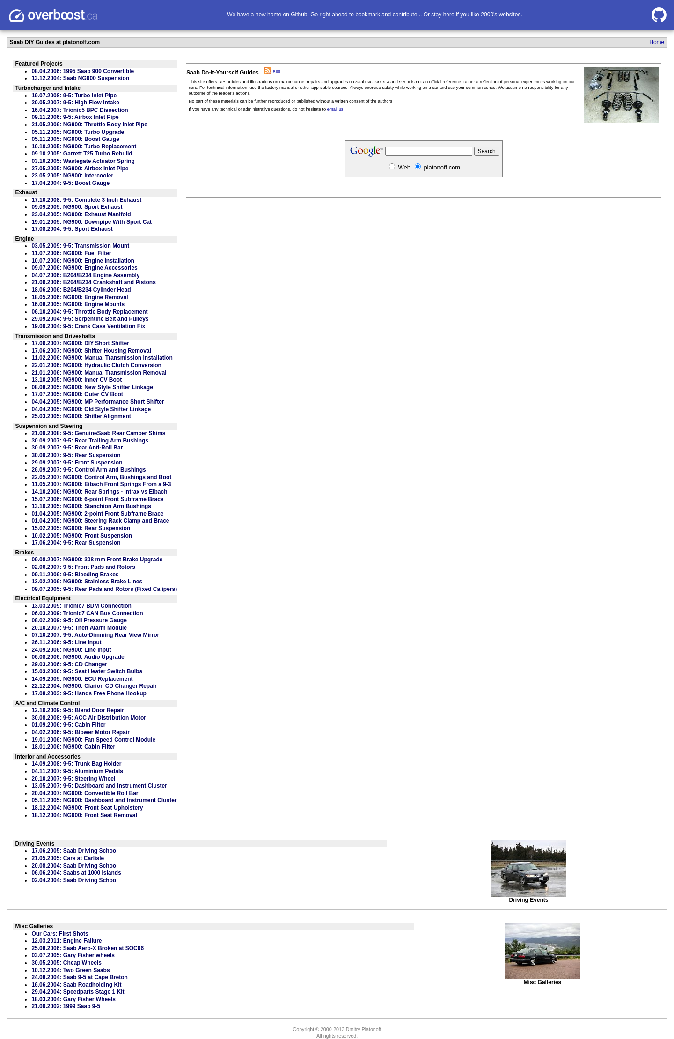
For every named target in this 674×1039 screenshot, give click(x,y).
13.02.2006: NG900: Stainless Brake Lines (86, 581)
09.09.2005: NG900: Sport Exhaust (76, 207)
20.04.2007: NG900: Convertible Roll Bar (84, 793)
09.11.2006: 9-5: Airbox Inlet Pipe (74, 117)
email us (335, 109)
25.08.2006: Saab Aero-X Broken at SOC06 (87, 948)
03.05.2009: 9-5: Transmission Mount (80, 246)
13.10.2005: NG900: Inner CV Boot (76, 379)
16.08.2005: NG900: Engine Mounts (78, 304)
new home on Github (282, 14)
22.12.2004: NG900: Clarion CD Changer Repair (93, 686)
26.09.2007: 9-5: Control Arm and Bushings (88, 469)
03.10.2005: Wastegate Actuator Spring (83, 161)
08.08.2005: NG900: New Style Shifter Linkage (92, 387)
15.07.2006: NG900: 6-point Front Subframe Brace (97, 499)
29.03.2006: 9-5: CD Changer (69, 664)
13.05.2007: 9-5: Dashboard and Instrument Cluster (99, 785)
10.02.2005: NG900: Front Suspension (81, 535)
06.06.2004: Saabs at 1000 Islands (76, 873)
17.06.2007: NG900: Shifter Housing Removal (91, 350)
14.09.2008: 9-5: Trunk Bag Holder (76, 763)
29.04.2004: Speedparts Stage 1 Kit (77, 991)
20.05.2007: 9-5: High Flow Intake (75, 102)
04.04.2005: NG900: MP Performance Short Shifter (97, 401)
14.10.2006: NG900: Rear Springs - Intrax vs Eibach (99, 491)
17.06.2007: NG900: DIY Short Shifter (80, 343)
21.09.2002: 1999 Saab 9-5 (65, 1006)
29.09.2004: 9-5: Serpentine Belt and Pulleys (89, 319)
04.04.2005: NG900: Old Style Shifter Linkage (91, 409)
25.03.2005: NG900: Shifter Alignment (81, 416)
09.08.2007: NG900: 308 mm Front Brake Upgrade (96, 559)
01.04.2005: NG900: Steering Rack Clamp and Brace (100, 520)
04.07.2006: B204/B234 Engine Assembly (85, 275)
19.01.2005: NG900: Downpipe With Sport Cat (91, 222)
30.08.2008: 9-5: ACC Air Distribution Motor (88, 718)
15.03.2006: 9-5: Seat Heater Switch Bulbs (86, 671)
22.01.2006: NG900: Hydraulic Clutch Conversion (96, 365)
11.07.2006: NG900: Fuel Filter (71, 253)
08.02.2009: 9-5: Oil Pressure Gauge (78, 620)
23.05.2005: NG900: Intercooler (72, 175)
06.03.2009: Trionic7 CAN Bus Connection (87, 613)
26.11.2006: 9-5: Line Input (66, 642)
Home (656, 42)
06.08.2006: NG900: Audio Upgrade (77, 657)
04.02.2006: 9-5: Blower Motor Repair (80, 732)
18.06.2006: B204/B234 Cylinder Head (81, 290)
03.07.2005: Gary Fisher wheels (72, 955)
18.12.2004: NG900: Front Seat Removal (84, 815)
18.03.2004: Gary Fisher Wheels (73, 999)
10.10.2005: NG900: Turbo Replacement (83, 146)
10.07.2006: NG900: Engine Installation (82, 261)
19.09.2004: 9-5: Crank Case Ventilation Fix (88, 326)
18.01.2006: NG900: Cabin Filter (73, 747)
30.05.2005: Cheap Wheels (66, 962)
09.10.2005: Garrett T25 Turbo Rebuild (81, 153)
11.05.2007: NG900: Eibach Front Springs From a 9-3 (101, 484)
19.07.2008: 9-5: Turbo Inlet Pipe (74, 95)
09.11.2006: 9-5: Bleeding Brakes (74, 574)
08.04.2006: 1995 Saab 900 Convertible (82, 71)
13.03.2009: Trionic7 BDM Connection (81, 606)
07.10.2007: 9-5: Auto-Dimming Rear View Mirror (95, 635)
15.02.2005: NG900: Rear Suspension (80, 528)
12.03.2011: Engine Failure (66, 940)
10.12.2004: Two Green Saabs (70, 970)
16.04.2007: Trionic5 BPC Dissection (79, 110)
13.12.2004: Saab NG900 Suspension (80, 78)
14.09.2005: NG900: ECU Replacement (81, 679)
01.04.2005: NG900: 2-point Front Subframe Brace (97, 513)
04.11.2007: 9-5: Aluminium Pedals (77, 771)
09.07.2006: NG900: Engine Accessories (84, 268)
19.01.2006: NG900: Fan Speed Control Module (93, 740)
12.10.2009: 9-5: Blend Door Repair (77, 710)
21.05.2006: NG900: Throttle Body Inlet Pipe (89, 124)
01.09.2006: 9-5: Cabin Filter (68, 725)
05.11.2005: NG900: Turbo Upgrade (77, 132)
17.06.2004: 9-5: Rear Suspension (75, 542)
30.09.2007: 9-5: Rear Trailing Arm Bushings (89, 440)
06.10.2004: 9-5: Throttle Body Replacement (89, 312)
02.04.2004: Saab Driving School (74, 880)
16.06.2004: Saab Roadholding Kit (76, 984)
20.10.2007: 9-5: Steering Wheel (73, 778)
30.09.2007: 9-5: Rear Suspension (75, 455)
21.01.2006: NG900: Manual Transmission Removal (98, 372)
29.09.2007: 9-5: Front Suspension (76, 462)
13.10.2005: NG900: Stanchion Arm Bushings (91, 506)
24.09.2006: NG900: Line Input (71, 650)
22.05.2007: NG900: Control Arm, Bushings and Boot (101, 477)
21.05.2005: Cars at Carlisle (67, 858)
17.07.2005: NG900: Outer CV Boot (77, 394)
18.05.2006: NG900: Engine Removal (79, 297)
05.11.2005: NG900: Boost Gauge (75, 139)
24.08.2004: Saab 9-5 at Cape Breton (79, 977)
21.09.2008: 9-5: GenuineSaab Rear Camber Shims (98, 433)
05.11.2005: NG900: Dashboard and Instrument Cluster (103, 800)
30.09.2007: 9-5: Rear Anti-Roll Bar (77, 447)
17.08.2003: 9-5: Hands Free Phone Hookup (88, 693)
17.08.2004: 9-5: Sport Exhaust (71, 229)
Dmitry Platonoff (363, 1029)
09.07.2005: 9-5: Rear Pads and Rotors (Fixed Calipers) (104, 589)
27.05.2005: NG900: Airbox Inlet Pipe (79, 168)
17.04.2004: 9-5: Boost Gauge (70, 183)
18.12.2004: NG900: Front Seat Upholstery (87, 807)
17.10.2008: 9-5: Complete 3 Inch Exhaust (86, 200)
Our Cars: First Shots (59, 933)
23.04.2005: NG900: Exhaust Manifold (81, 214)
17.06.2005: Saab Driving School (74, 850)
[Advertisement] (423, 292)
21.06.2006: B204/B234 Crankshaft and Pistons (93, 282)
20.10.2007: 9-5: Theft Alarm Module (79, 628)
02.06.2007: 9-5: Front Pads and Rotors (83, 567)
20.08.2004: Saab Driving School (74, 865)
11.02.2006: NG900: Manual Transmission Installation (101, 357)
